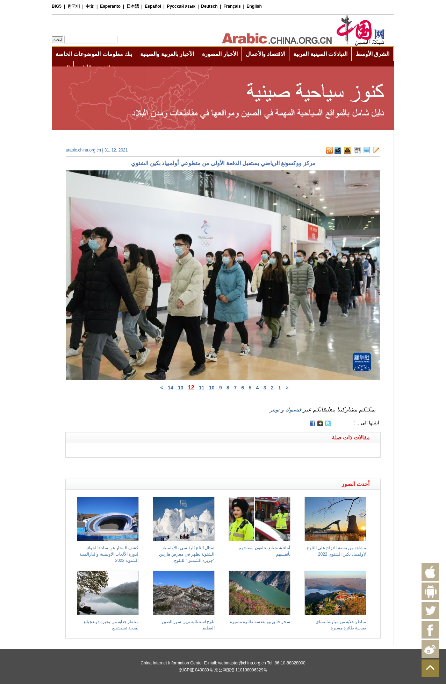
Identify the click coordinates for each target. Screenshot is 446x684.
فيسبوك (293, 409)
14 (170, 387)
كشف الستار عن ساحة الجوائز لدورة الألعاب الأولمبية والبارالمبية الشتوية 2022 (108, 554)
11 (201, 387)
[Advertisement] (144, 466)
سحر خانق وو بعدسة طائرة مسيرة (260, 621)
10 (212, 387)
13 (181, 387)
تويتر (274, 409)
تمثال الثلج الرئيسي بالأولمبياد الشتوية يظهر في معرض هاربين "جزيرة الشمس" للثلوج (186, 554)
